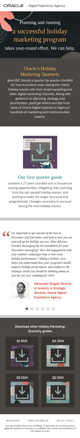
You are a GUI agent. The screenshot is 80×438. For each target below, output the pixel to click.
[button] (3, 268)
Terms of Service (38, 420)
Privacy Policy (65, 420)
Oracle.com (13, 420)
